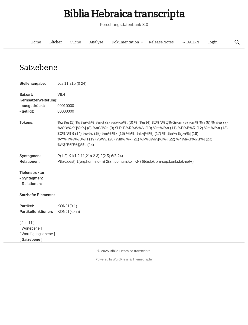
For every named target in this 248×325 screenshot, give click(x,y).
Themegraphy (143, 259)
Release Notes (161, 42)
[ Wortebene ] (31, 228)
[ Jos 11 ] (27, 223)
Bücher (55, 42)
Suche (75, 42)
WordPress (121, 259)
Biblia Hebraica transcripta (124, 14)
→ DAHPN (190, 42)
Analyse (96, 42)
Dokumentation (125, 42)
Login (213, 42)
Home (36, 42)
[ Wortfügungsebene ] (37, 234)
